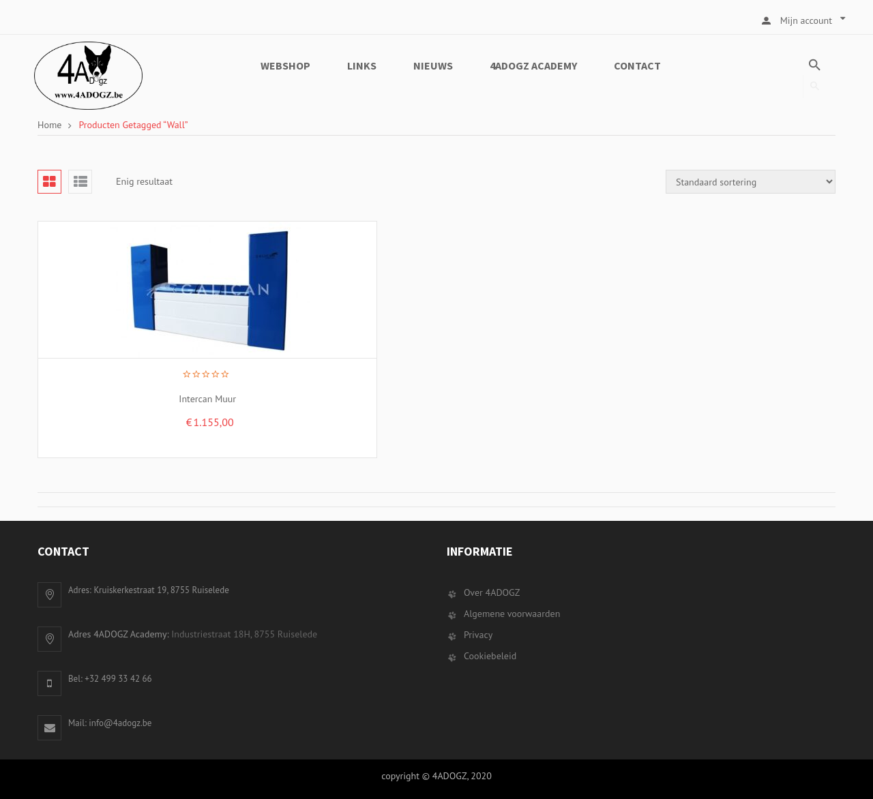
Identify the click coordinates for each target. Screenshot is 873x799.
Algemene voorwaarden (512, 613)
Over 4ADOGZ (492, 592)
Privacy (478, 635)
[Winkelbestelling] (750, 182)
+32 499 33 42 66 (118, 678)
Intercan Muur (163, 399)
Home (49, 125)
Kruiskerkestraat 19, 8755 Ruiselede (160, 590)
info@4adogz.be (120, 723)
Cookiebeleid (490, 656)
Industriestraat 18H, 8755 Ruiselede (244, 634)
